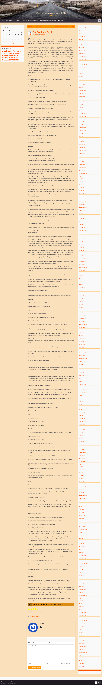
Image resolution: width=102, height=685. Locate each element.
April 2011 (81, 407)
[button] (97, 682)
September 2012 (83, 358)
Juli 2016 (81, 241)
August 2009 (82, 464)
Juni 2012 (81, 367)
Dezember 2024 (82, 36)
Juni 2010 (81, 435)
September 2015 (83, 267)
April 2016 (81, 247)
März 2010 (81, 444)
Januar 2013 (81, 347)
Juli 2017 (81, 213)
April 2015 (81, 281)
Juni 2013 (81, 332)
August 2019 (82, 153)
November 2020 (82, 130)
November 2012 (82, 352)
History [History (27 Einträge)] (17, 53)
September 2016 (83, 236)
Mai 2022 (81, 110)
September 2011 (83, 392)
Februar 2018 (82, 193)
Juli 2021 (81, 124)
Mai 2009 (81, 472)
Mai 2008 (81, 506)
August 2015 (82, 270)
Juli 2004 (81, 626)
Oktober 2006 (82, 561)
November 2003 (82, 649)
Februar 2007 (82, 549)
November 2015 (82, 261)
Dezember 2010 (82, 418)
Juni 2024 (81, 39)
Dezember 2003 (82, 646)
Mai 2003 (81, 660)
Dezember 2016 (82, 227)
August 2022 (82, 101)
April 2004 (81, 635)
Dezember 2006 (82, 555)
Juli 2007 (81, 535)
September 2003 (83, 652)
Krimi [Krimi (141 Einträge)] (4, 55)
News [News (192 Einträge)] (14, 58)
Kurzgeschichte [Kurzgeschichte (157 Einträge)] (13, 55)
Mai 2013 (81, 335)
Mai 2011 (81, 404)
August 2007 (82, 532)
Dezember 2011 (82, 384)
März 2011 (81, 409)
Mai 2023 (81, 76)
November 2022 (82, 93)
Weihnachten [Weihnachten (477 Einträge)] (13, 59)
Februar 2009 (82, 481)
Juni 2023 (81, 73)
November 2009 (82, 455)
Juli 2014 (81, 298)
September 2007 (83, 529)
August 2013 (82, 327)
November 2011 (82, 387)
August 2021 (82, 121)
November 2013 (82, 318)
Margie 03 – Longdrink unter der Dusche (63, 26)
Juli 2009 (81, 466)
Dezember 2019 (82, 147)
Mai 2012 (81, 370)
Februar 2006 (82, 583)
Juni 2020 (81, 136)
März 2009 (81, 478)
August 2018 (82, 176)
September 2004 (83, 620)
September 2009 (83, 461)
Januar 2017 (81, 224)
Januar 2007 (81, 552)
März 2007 (81, 546)
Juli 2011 (81, 398)
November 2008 (82, 489)
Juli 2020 (81, 133)
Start (2, 20)
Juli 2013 (81, 330)
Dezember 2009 (82, 452)
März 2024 (81, 47)
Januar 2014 (81, 312)
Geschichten (9, 20)
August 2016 (82, 238)
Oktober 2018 (82, 170)
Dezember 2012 (82, 350)
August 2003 (82, 655)
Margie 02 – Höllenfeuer (35, 26)
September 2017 (83, 207)
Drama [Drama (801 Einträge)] (16, 51)
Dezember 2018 (82, 164)
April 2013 (81, 338)
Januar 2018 (81, 196)
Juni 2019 (81, 156)
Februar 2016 (82, 253)
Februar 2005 (82, 609)
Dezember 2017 (82, 198)
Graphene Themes (13, 683)
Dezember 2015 (82, 258)
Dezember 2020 (82, 127)
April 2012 (81, 372)
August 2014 (82, 295)
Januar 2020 (81, 144)
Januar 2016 (81, 255)
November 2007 (82, 523)
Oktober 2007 (82, 526)
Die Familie (42, 34)
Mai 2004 (81, 632)
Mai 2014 (81, 304)
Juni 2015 (81, 275)
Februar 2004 (82, 640)
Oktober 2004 (82, 618)
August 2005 (82, 598)
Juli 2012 (81, 364)
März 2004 (81, 638)
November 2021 (82, 116)
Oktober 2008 (82, 492)
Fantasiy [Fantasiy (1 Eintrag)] (7, 53)
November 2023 (82, 59)
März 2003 (81, 666)
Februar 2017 (82, 221)
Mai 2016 (81, 244)
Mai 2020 (81, 139)
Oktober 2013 (82, 321)
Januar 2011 (81, 415)
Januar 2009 (81, 484)
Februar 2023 (82, 84)
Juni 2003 (81, 658)
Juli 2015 (81, 273)
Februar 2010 (82, 447)
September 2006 (83, 563)
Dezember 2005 (82, 589)
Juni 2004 (81, 629)
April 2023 (81, 79)
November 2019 (82, 150)
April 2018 (81, 187)
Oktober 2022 (82, 96)
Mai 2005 (81, 603)
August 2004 (82, 623)
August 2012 (82, 361)
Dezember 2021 (82, 113)
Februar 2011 (82, 412)
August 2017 (82, 210)
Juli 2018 (81, 178)
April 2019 (81, 159)
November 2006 (82, 558)
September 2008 (83, 495)
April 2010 (81, 441)
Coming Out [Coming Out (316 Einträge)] (7, 51)
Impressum (61, 20)
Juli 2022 (81, 104)
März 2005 (81, 606)
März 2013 (81, 341)
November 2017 (82, 201)
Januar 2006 (81, 586)
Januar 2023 (81, 87)
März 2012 (81, 375)
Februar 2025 (82, 33)
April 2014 (81, 307)
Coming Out (32, 616)
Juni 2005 (81, 600)
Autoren (18, 20)
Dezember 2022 (82, 90)
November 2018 (82, 167)
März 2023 (81, 82)
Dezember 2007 (82, 521)
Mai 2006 (81, 575)
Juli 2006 (81, 569)
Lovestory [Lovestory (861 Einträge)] (7, 57)
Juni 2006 (81, 572)
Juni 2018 (81, 181)
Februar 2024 (82, 50)
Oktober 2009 (82, 458)
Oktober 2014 (82, 290)
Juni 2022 (81, 107)
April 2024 (81, 44)
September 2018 (83, 173)
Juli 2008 (81, 501)
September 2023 (83, 64)
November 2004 (82, 615)
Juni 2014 (81, 301)
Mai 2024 (81, 42)
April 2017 (81, 218)
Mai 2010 (81, 438)
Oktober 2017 (82, 204)
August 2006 (82, 566)
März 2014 (81, 310)
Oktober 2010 (82, 424)
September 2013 (83, 324)
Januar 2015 (81, 284)
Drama (37, 616)
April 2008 (81, 509)
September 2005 (83, 595)
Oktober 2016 (82, 233)
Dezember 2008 (82, 486)
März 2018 (81, 190)
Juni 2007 (81, 538)
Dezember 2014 (82, 287)
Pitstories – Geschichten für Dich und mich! (51, 12)
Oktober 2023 (82, 62)
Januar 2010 (81, 449)
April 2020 (81, 141)
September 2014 (83, 293)
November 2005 (82, 592)
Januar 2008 (81, 518)
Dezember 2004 (82, 612)
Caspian (36, 34)
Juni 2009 (81, 469)
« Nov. (12, 43)
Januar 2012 (81, 381)
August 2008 (82, 498)
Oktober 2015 (82, 264)
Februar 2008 (82, 515)
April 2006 (81, 578)
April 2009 (81, 475)
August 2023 (82, 67)
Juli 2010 (81, 432)
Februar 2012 (82, 378)
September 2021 (83, 119)
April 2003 (81, 663)
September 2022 (83, 99)
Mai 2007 (81, 541)
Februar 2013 (82, 344)
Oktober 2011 (82, 389)
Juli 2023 (81, 70)
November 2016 (82, 230)
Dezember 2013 (82, 315)
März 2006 (81, 581)
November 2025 (82, 27)
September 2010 (83, 427)
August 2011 (82, 395)
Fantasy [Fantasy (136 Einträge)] (12, 53)
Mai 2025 (81, 30)
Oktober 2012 (82, 355)
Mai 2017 (81, 216)
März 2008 (81, 512)
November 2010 (82, 421)
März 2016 (81, 250)
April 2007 (81, 543)
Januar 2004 (81, 643)
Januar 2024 (81, 53)
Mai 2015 (81, 278)
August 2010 (82, 429)
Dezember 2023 (82, 56)
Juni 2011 (81, 401)
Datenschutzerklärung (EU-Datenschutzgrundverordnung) (39, 20)
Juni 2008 (81, 504)
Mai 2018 (81, 184)
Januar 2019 (81, 161)
